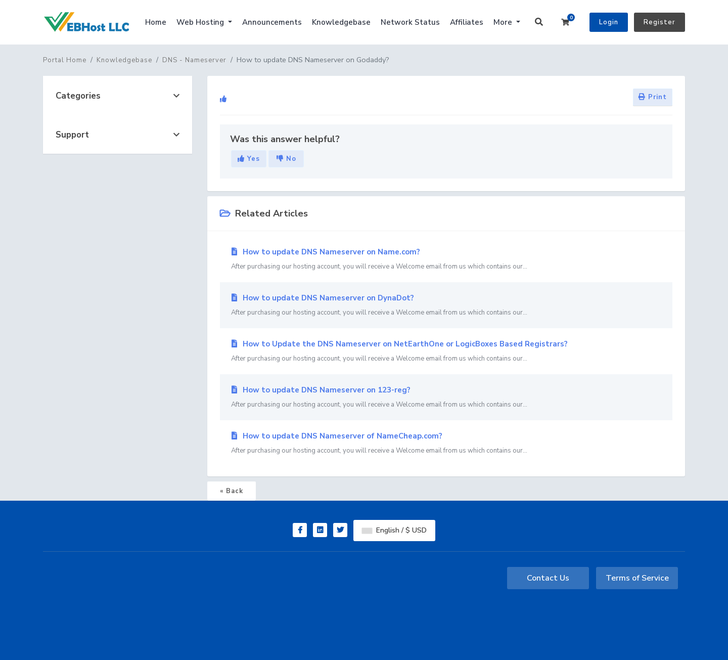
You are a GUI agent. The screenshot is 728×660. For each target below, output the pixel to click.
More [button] (503, 22)
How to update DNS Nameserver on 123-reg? (446, 397)
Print (653, 97)
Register (659, 22)
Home (155, 22)
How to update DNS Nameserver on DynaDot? (446, 305)
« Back (231, 491)
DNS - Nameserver (194, 60)
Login (608, 22)
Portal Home (64, 60)
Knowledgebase (341, 22)
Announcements (272, 22)
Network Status (410, 22)
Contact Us (548, 578)
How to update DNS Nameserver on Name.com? (446, 259)
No (286, 158)
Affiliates (466, 22)
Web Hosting (201, 22)
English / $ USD (394, 530)
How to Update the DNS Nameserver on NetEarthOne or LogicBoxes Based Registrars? (446, 351)
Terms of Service (637, 578)
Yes (249, 158)
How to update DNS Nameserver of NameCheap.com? (446, 443)
